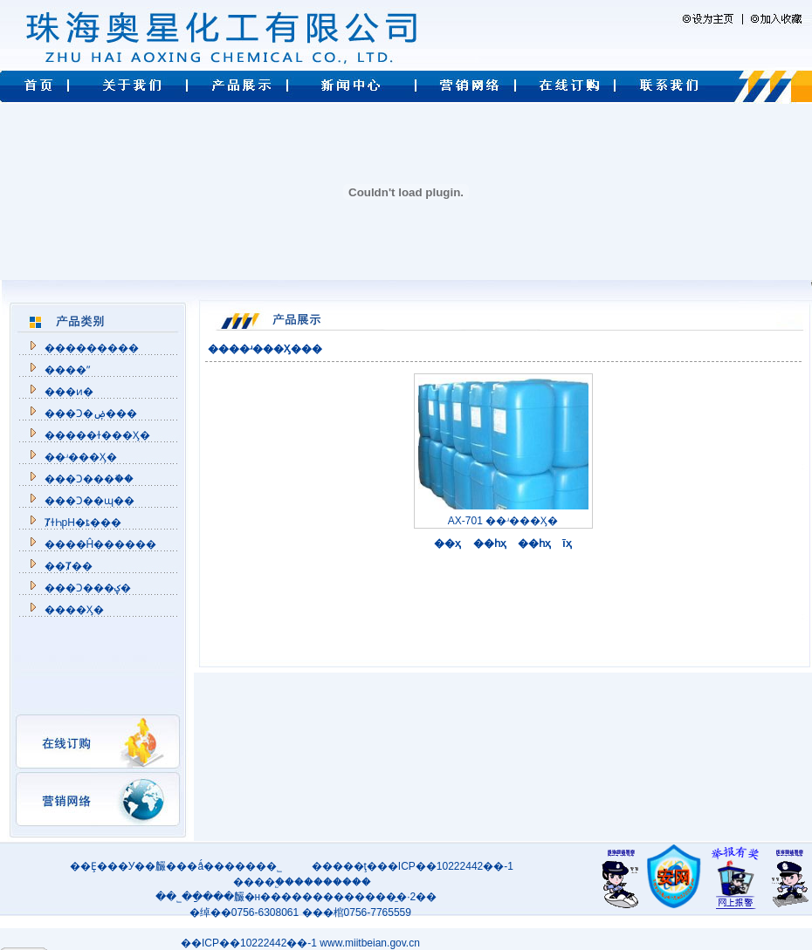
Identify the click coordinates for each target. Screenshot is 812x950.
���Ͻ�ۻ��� (91, 413)
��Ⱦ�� (69, 566)
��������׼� (92, 348)
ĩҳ (564, 543)
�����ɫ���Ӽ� (97, 435)
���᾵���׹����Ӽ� (74, 610)
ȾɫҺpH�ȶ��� (83, 522)
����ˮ (67, 370)
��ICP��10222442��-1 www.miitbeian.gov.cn (300, 943)
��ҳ (445, 543)
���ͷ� (69, 392)
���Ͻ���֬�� (89, 479)
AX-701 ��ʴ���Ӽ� (503, 515)
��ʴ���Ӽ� (81, 457)
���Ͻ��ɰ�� (89, 501)
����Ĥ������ (101, 544)
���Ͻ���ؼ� (88, 588)
